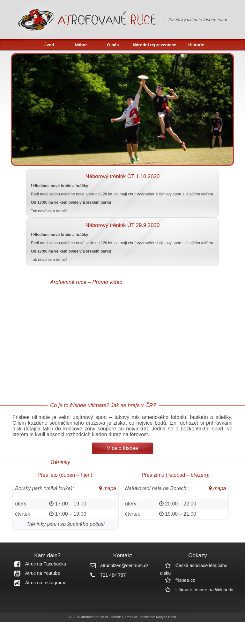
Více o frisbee (122, 448)
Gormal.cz (129, 617)
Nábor (81, 44)
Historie (196, 44)
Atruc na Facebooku (38, 563)
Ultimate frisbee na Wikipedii (197, 589)
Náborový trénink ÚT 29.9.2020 (122, 225)
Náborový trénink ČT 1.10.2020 (122, 176)
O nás (113, 44)
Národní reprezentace (154, 44)
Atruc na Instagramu (38, 582)
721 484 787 (105, 575)
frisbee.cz (177, 580)
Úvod (48, 44)
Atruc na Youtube (35, 573)
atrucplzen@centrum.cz (116, 565)
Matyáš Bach (166, 617)
